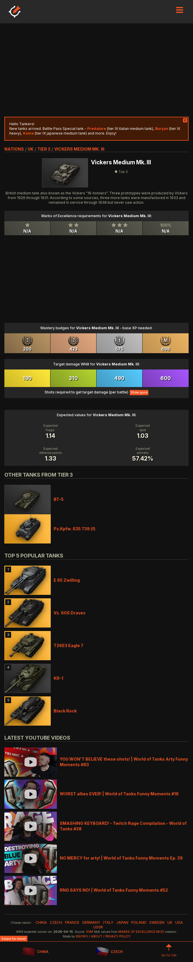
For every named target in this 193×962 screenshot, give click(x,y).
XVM (89, 932)
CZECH (109, 952)
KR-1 (58, 678)
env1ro (82, 936)
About (96, 936)
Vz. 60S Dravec (70, 612)
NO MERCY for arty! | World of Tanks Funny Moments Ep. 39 (121, 857)
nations (14, 149)
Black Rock (65, 710)
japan (122, 922)
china (41, 922)
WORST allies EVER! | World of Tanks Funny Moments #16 (119, 793)
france (72, 922)
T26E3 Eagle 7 (68, 645)
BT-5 (59, 499)
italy (108, 922)
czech (56, 922)
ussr (98, 927)
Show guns (139, 392)
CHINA (35, 952)
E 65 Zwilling (67, 580)
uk (31, 149)
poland (138, 922)
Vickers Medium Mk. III (79, 149)
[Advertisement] (96, 70)
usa (179, 922)
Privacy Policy (118, 936)
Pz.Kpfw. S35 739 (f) (74, 528)
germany (91, 922)
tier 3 (43, 149)
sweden (156, 922)
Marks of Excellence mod (141, 932)
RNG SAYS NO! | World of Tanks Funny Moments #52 (114, 890)
